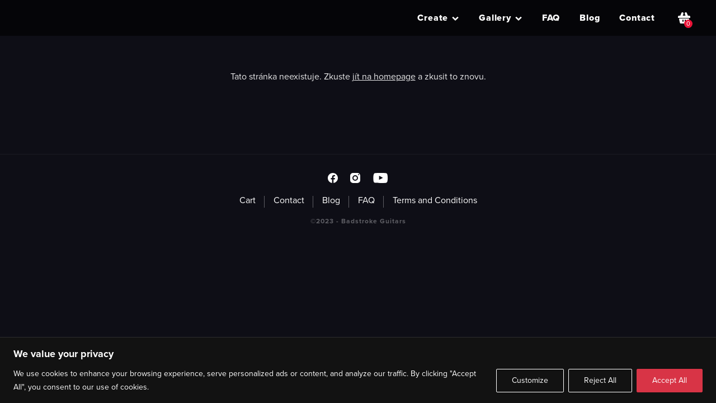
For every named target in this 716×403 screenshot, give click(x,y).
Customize (530, 380)
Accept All (669, 380)
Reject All (600, 380)
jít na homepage (384, 76)
